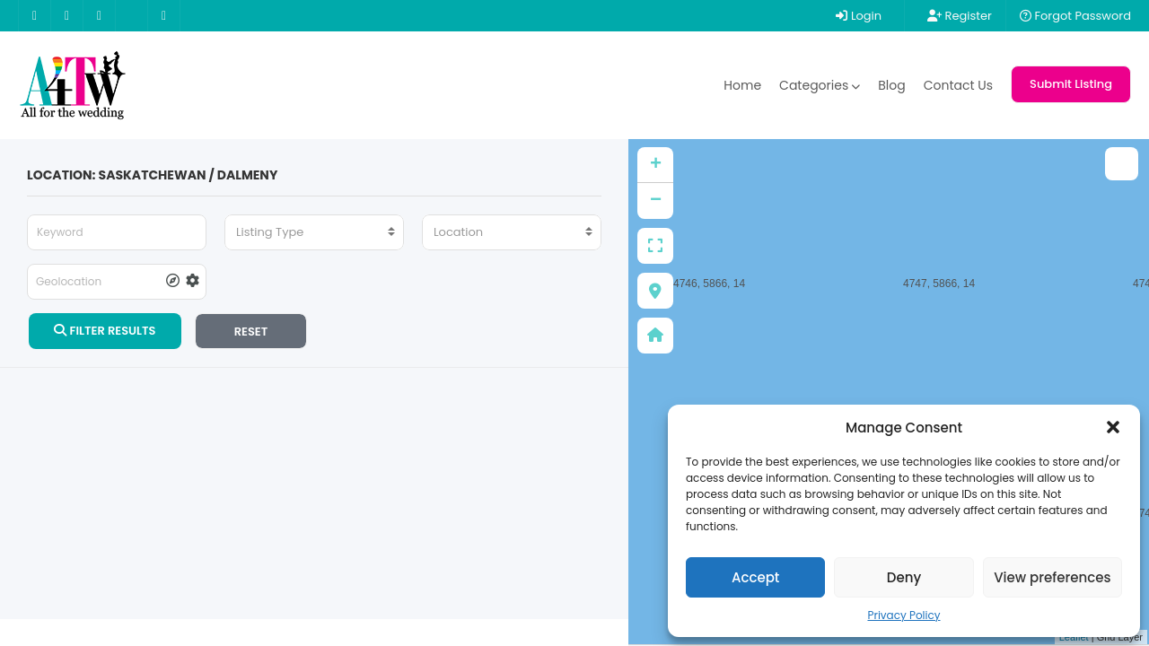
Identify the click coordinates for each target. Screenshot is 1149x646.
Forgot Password (1075, 15)
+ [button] (656, 165)
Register (959, 15)
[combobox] (314, 232)
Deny (904, 577)
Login (858, 15)
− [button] (656, 201)
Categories (819, 85)
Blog (891, 85)
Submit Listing (1071, 83)
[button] (1113, 427)
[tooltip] (173, 282)
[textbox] (314, 232)
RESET (251, 331)
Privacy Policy (903, 615)
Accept (755, 577)
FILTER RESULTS (104, 330)
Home (742, 85)
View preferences (1052, 577)
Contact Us (958, 85)
